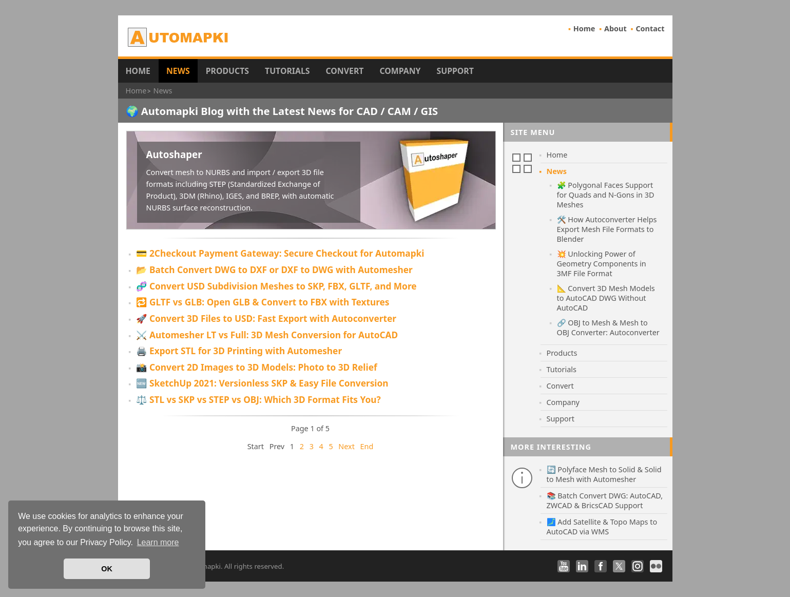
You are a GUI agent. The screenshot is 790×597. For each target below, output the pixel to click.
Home (584, 28)
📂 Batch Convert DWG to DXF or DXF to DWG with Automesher (274, 270)
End (367, 446)
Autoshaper (174, 154)
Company (399, 70)
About (615, 28)
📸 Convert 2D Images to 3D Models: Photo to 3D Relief (256, 367)
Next (346, 446)
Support (454, 70)
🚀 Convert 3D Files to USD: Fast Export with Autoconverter (266, 318)
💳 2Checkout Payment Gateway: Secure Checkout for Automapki (280, 253)
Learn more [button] (158, 542)
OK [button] (106, 569)
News (178, 70)
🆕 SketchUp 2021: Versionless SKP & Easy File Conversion (262, 383)
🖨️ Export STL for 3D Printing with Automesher (239, 351)
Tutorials (287, 70)
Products (227, 70)
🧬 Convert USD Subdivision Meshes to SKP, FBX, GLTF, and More (276, 286)
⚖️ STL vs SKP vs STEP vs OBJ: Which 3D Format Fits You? (258, 400)
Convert (345, 70)
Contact (649, 28)
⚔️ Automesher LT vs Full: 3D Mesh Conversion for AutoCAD (267, 335)
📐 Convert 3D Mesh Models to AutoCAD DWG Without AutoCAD (606, 298)
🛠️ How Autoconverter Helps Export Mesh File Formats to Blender (607, 229)
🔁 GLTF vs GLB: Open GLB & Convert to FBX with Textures (263, 302)
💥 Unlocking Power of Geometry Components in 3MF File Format (601, 263)
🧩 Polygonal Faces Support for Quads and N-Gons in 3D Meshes (605, 194)
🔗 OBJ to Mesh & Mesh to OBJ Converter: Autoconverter (608, 327)
